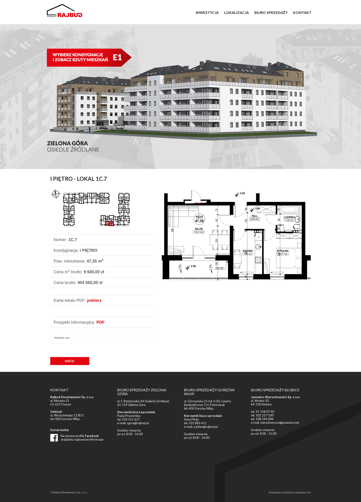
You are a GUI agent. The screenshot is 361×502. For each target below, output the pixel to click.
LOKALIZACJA (236, 12)
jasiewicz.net (304, 492)
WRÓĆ (70, 361)
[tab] (102, 338)
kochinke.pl (288, 492)
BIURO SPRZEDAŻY (271, 12)
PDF (100, 322)
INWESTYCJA (207, 12)
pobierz (94, 300)
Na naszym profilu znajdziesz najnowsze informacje (82, 437)
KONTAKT (302, 12)
